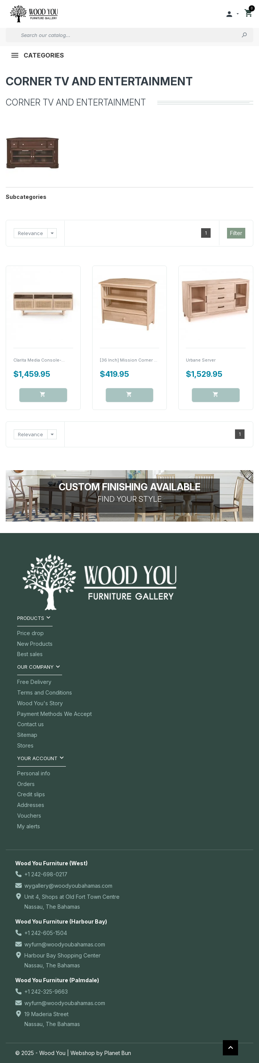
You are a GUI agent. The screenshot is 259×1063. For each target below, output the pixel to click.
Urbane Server (201, 360)
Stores (25, 745)
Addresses (30, 805)
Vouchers (29, 815)
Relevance (37, 233)
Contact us (30, 724)
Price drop (30, 633)
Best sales (30, 654)
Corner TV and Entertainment (99, 81)
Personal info (33, 773)
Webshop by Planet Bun (100, 1053)
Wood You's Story (40, 703)
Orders (26, 784)
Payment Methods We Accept (54, 714)
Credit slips (31, 794)
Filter (236, 233)
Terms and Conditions (44, 692)
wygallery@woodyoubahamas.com (68, 885)
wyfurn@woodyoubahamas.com (64, 944)
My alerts (28, 826)
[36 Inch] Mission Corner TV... (131, 360)
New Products (35, 643)
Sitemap (27, 735)
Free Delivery (34, 682)
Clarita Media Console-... (39, 360)
